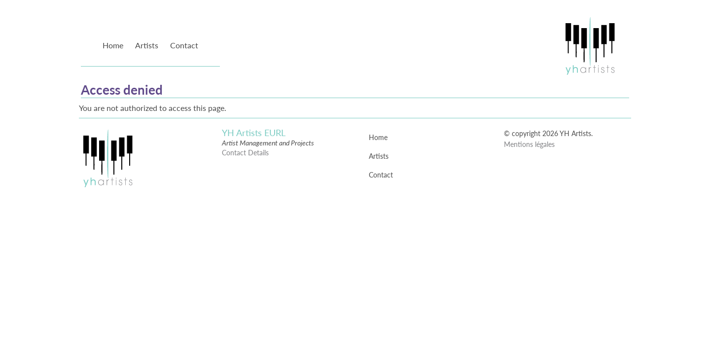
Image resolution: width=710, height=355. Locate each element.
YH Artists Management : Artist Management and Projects (589, 45)
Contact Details (245, 152)
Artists (146, 45)
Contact (184, 45)
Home (113, 45)
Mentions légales (529, 144)
